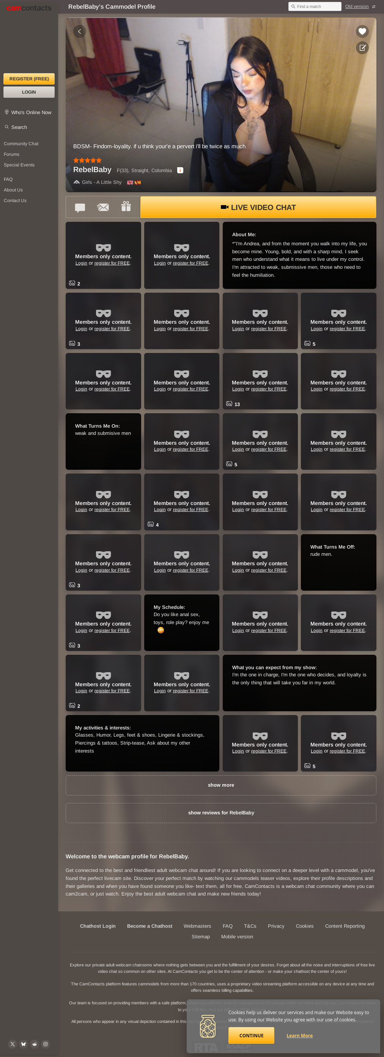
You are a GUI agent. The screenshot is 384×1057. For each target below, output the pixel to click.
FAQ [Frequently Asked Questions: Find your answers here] (8, 179)
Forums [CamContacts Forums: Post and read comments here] (11, 154)
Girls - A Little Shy (97, 182)
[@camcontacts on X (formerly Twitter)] (12, 1044)
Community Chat (21, 143)
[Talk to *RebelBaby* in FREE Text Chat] (80, 207)
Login (29, 92)
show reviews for (221, 812)
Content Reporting (345, 926)
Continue (251, 1035)
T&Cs (250, 926)
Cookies (305, 926)
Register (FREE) (29, 79)
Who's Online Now (31, 112)
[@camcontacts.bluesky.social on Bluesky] (23, 1044)
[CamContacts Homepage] (29, 38)
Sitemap (201, 936)
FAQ (228, 926)
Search (19, 127)
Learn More (300, 1035)
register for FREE (112, 262)
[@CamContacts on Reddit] (34, 1044)
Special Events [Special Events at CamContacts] (19, 165)
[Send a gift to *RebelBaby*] (126, 207)
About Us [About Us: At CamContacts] (13, 190)
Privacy (276, 926)
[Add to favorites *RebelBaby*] (362, 31)
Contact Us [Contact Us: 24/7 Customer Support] (15, 200)
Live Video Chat (258, 207)
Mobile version (237, 936)
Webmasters (197, 926)
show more (221, 785)
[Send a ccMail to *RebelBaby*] (103, 207)
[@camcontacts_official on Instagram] (45, 1044)
